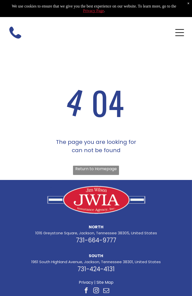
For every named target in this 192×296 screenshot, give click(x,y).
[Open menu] (179, 33)
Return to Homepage (96, 169)
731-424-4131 (96, 269)
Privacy (86, 282)
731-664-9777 (96, 240)
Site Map (105, 282)
